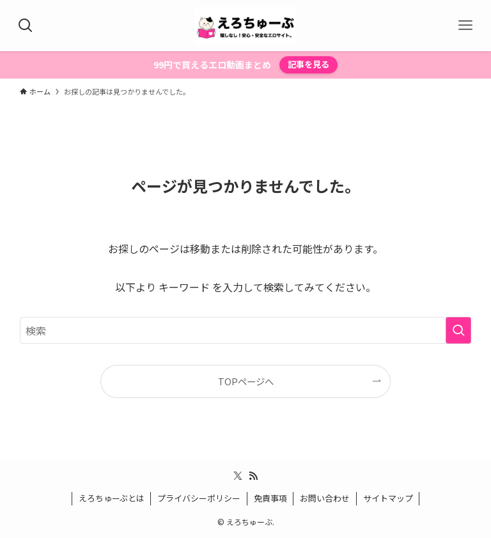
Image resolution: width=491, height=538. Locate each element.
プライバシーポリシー (198, 498)
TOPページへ (246, 381)
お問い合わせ (325, 498)
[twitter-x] (238, 476)
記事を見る (308, 64)
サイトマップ (388, 498)
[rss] (253, 476)
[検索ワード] (246, 330)
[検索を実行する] (458, 330)
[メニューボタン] (465, 25)
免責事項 (270, 498)
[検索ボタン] (25, 25)
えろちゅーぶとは (111, 498)
